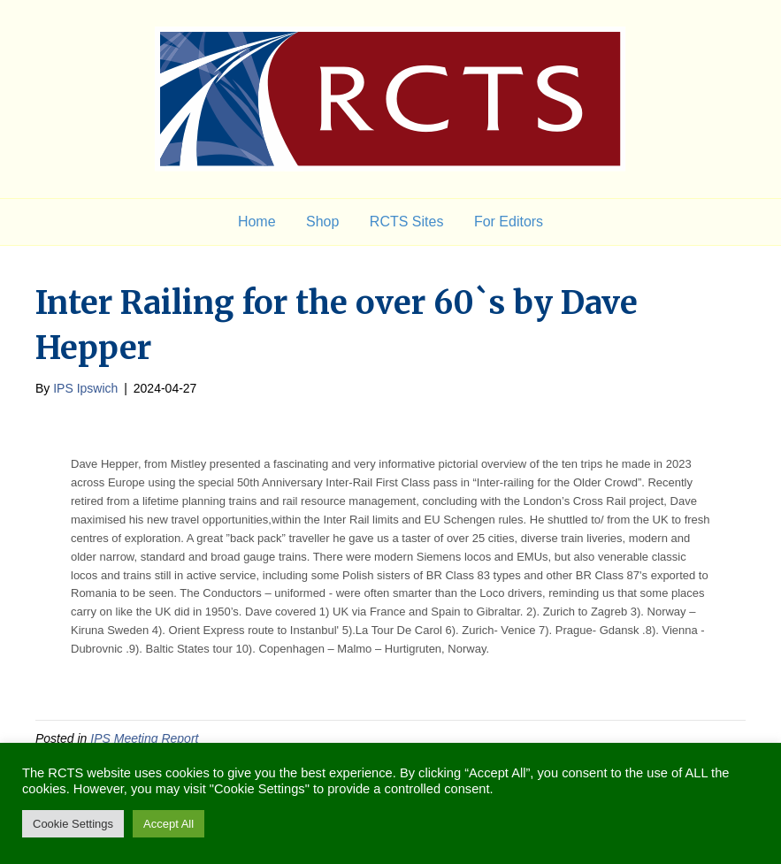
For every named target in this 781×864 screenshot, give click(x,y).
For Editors (508, 221)
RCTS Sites (407, 221)
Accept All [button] (168, 823)
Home (257, 221)
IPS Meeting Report (144, 738)
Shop (322, 221)
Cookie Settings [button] (73, 823)
